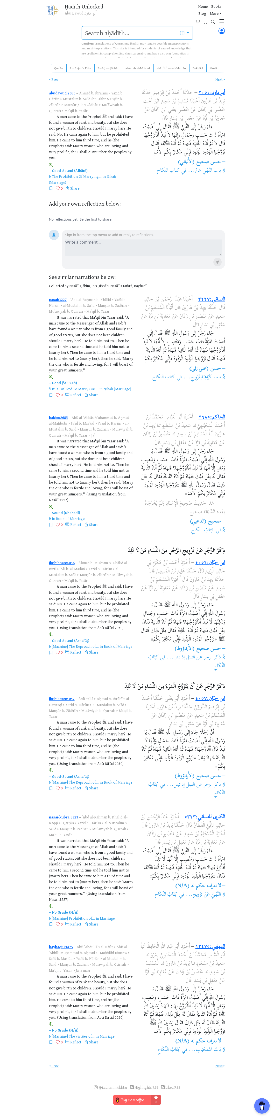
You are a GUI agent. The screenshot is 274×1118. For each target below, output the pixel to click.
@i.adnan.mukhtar (113, 1087)
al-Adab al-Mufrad (137, 68)
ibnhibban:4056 (62, 563)
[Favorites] (193, 11)
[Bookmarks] (200, 11)
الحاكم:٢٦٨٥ (211, 417)
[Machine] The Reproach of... (75, 646)
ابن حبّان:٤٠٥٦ (210, 563)
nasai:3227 (58, 299)
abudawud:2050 (62, 93)
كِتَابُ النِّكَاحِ (202, 530)
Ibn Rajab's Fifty (80, 68)
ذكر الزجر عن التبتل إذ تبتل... (194, 657)
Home (140, 12)
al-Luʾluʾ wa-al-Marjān (171, 68)
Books (154, 12)
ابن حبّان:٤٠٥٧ (210, 699)
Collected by (59, 286)
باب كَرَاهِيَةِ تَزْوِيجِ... (202, 377)
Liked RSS (172, 1087)
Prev (55, 79)
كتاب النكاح (168, 171)
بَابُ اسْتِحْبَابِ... (205, 1050)
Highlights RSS (146, 1087)
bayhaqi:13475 (61, 947)
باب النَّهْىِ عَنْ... (204, 171)
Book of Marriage (70, 518)
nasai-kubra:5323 (63, 817)
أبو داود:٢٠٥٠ (211, 93)
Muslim (214, 68)
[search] (129, 33)
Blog (166, 12)
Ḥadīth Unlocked (85, 7)
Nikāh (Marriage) (117, 389)
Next (219, 79)
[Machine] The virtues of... (73, 1036)
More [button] (178, 12)
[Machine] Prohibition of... (73, 918)
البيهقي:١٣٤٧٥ (210, 947)
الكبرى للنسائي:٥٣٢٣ (204, 817)
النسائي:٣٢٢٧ (211, 299)
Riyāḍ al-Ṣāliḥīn (108, 68)
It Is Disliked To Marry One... (75, 389)
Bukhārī (198, 68)
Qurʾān (58, 68)
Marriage (107, 918)
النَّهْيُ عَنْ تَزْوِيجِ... (203, 895)
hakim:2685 (58, 417)
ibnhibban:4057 (62, 699)
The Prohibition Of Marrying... (77, 176)
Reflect (75, 395)
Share (74, 188)
